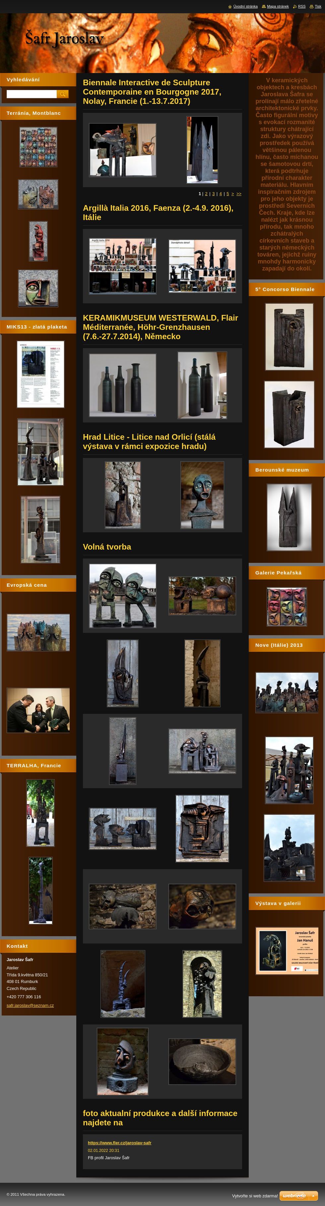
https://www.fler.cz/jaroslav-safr (120, 1142)
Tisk (318, 6)
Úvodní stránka (245, 6)
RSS (301, 6)
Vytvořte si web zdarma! (255, 1195)
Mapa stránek (278, 6)
